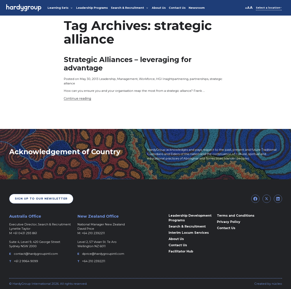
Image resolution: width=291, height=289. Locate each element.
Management (127, 79)
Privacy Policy (228, 222)
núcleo (276, 283)
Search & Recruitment (187, 226)
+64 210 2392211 (93, 261)
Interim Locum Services (189, 233)
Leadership (107, 79)
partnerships (199, 79)
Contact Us (178, 245)
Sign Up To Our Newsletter (41, 198)
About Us (176, 239)
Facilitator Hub (181, 251)
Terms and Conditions (235, 215)
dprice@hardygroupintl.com (103, 254)
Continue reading (77, 98)
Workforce (147, 79)
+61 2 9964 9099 (26, 261)
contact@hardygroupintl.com (36, 254)
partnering (180, 79)
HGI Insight (164, 79)
